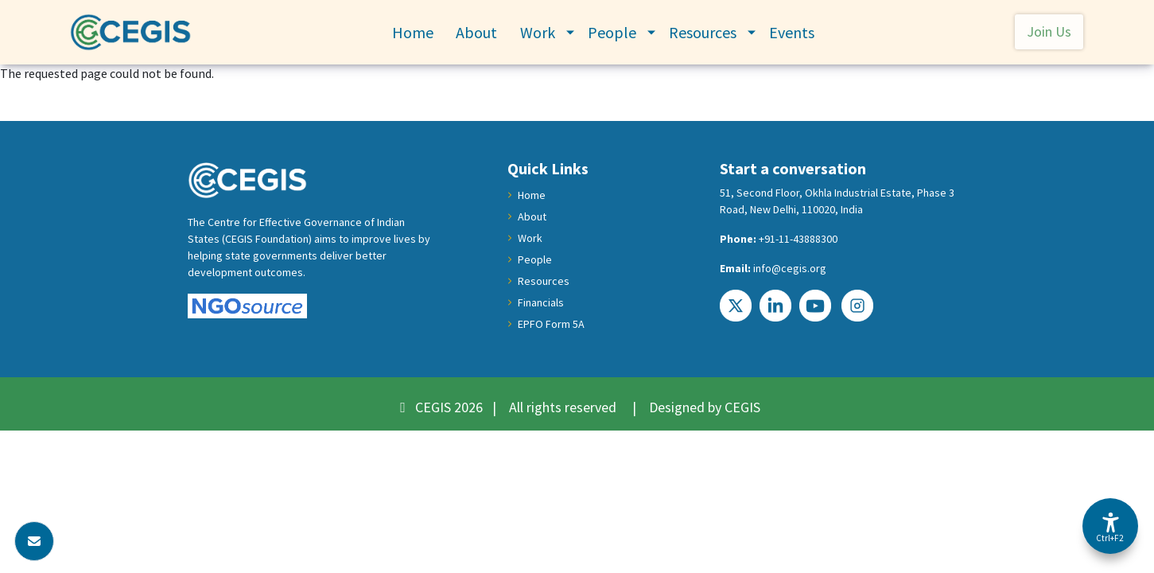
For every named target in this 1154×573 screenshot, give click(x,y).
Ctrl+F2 (1109, 538)
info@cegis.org (789, 268)
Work (537, 32)
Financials (541, 302)
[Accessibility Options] (1110, 526)
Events (791, 32)
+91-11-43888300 (798, 239)
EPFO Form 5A (551, 324)
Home (412, 32)
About (476, 32)
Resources (702, 32)
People (612, 32)
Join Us (1049, 31)
